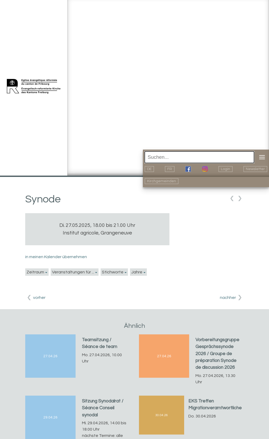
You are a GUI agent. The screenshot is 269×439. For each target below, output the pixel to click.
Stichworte (112, 272)
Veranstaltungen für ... (73, 272)
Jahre (136, 272)
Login (225, 169)
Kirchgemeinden (161, 181)
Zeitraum (35, 272)
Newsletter (255, 169)
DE (149, 169)
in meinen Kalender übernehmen (56, 257)
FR (169, 169)
